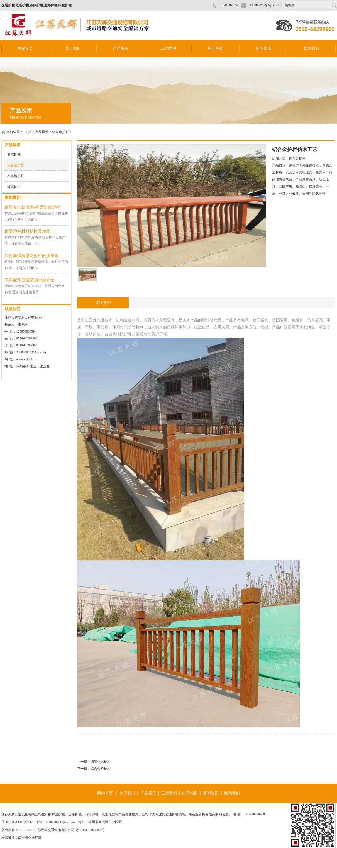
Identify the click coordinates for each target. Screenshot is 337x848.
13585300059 (229, 5)
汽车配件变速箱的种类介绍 (29, 280)
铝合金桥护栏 (101, 769)
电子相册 (216, 48)
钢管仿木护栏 (101, 762)
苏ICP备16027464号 (90, 830)
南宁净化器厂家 (29, 838)
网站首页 (25, 48)
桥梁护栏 (14, 154)
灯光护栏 (14, 187)
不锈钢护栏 (15, 176)
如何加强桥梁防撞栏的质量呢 (31, 255)
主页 (28, 132)
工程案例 (168, 48)
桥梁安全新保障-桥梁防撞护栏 (32, 207)
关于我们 (73, 48)
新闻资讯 (263, 48)
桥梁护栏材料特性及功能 (27, 231)
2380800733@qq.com (264, 5)
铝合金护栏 (60, 132)
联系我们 (311, 48)
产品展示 (120, 48)
